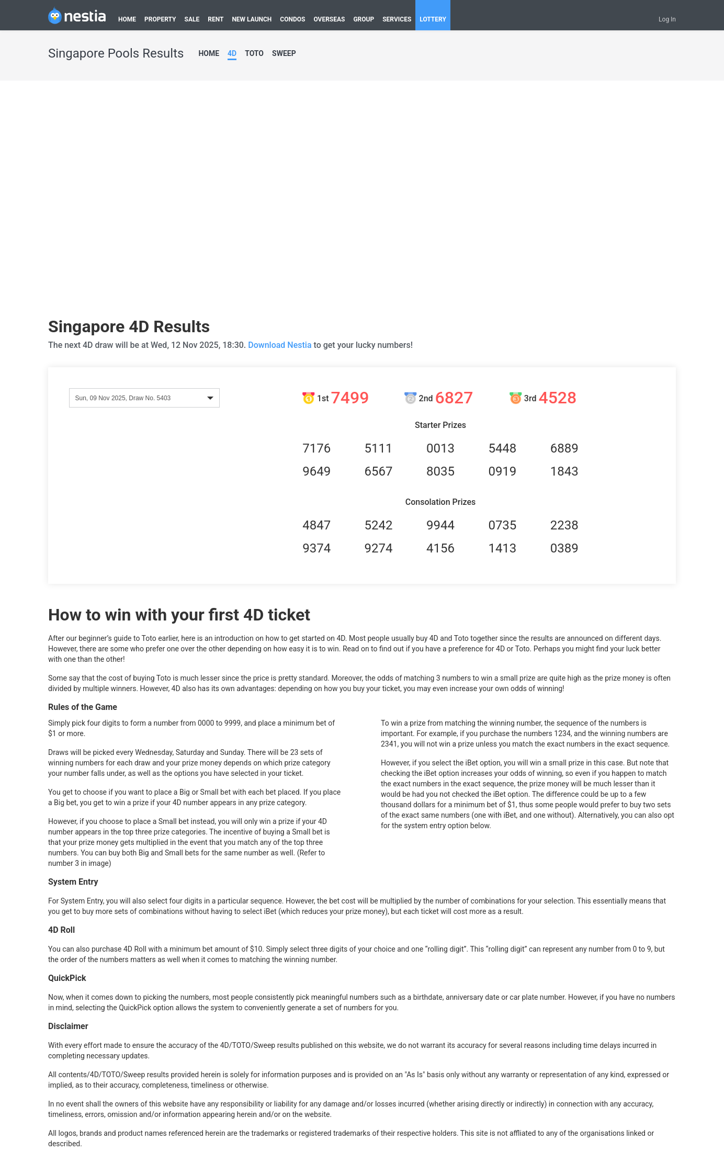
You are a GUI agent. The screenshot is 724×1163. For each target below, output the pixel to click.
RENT (215, 19)
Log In (667, 19)
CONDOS (292, 19)
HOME (127, 19)
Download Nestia (280, 345)
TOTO (254, 53)
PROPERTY (160, 19)
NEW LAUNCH (252, 19)
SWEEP (284, 53)
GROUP (363, 19)
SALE (192, 19)
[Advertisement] (146, 203)
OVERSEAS (329, 19)
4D (232, 53)
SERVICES (396, 19)
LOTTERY (433, 19)
